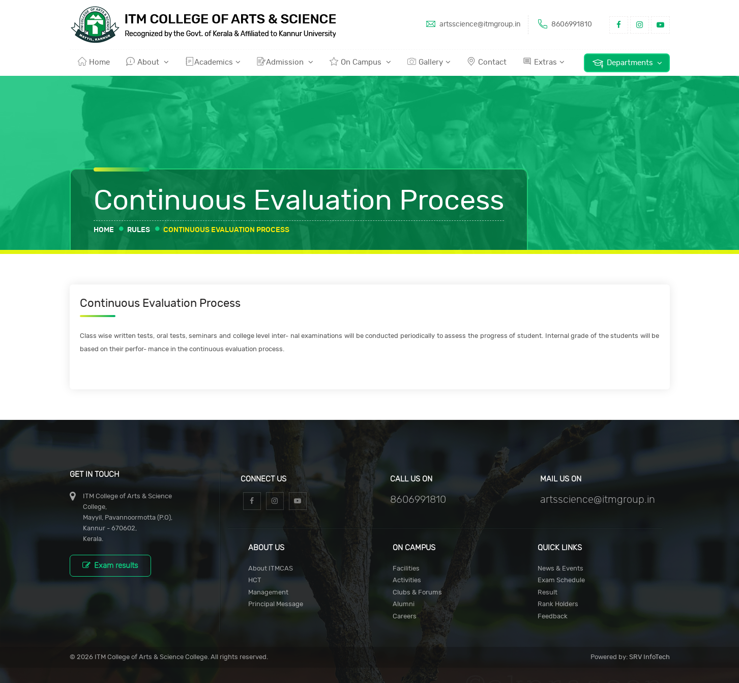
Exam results (110, 565)
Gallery (429, 61)
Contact (487, 61)
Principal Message (275, 604)
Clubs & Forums (417, 592)
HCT (254, 580)
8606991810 (564, 24)
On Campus (360, 61)
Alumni (404, 604)
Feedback (553, 616)
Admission (285, 61)
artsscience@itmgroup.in (472, 24)
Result (547, 592)
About (147, 61)
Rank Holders (558, 604)
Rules (138, 230)
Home (94, 61)
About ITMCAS (270, 568)
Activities (407, 580)
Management (268, 592)
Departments (627, 63)
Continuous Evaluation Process (226, 230)
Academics (213, 61)
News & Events (560, 568)
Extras (544, 61)
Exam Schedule (561, 580)
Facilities (406, 568)
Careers (405, 616)
